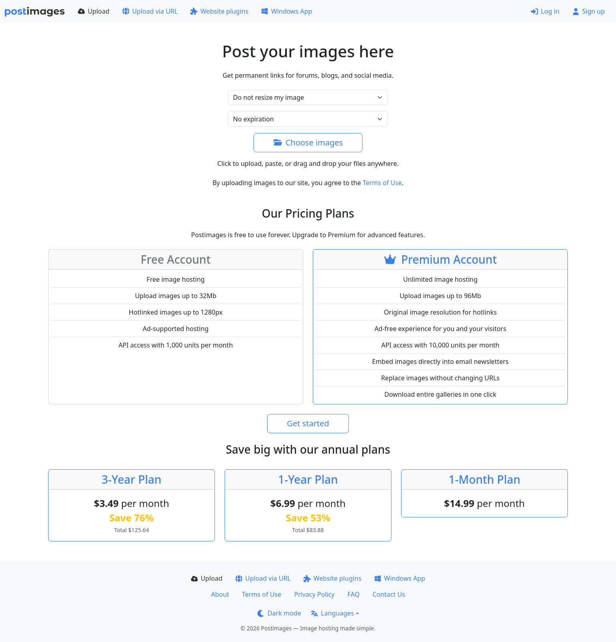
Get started (308, 423)
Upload (93, 11)
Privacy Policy (314, 594)
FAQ (353, 594)
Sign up (588, 11)
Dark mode (279, 613)
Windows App (286, 11)
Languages (332, 613)
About (220, 594)
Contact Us (389, 594)
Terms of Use (382, 182)
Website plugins (219, 11)
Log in (545, 11)
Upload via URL (150, 11)
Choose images (308, 142)
